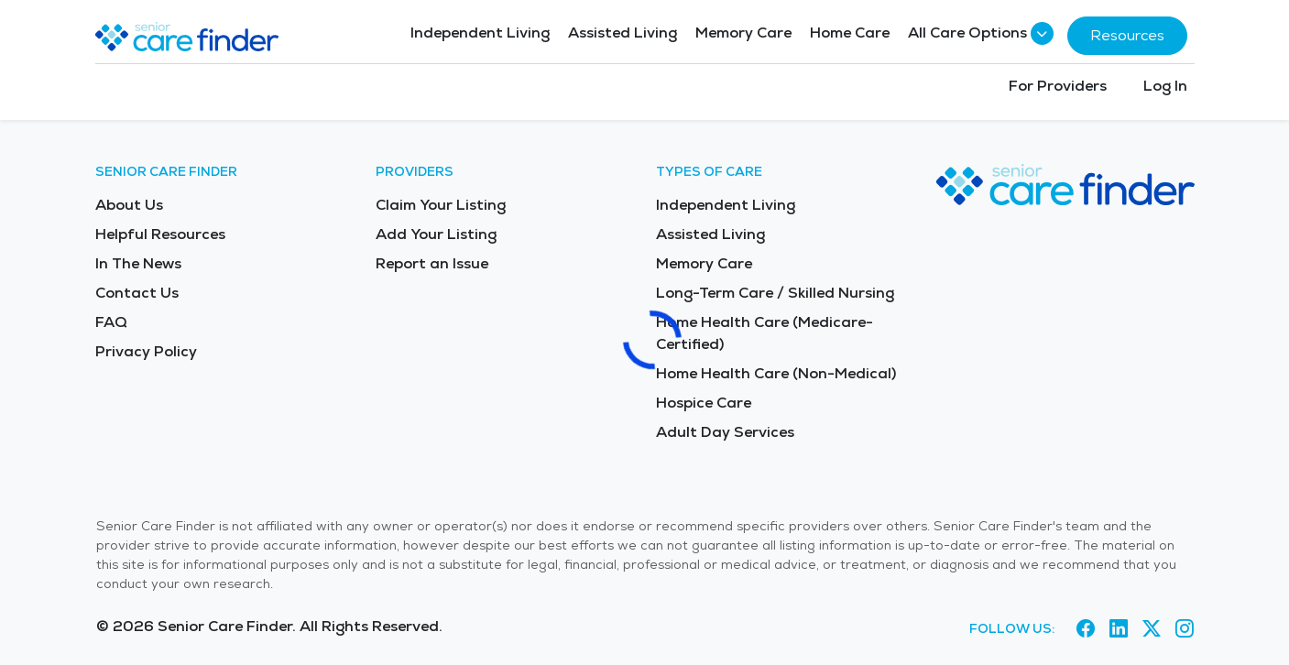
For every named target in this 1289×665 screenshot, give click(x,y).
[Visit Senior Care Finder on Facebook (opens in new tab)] (1085, 629)
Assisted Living (622, 32)
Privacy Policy (146, 351)
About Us (129, 204)
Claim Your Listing (441, 204)
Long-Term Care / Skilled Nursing (775, 292)
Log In (1165, 85)
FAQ (111, 322)
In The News (138, 263)
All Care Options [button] (978, 33)
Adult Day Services (725, 432)
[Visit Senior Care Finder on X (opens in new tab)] (1151, 629)
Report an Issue (432, 263)
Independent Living (480, 32)
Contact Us (137, 292)
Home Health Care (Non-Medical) (776, 373)
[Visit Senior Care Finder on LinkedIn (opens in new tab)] (1118, 629)
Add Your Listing (436, 234)
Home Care (850, 32)
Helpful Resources (160, 234)
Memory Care (743, 32)
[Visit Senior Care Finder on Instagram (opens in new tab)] (1184, 629)
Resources (1127, 35)
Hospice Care (703, 402)
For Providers (1058, 85)
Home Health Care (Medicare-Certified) (764, 333)
